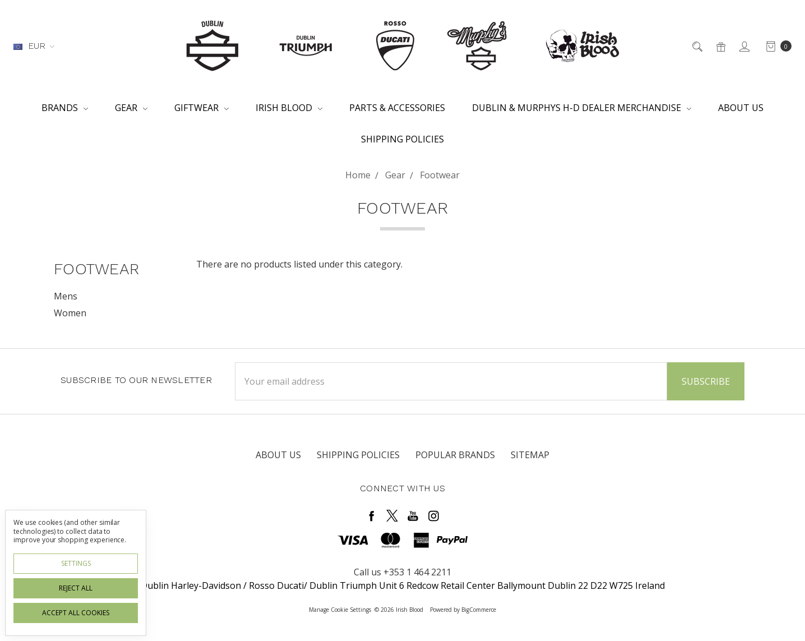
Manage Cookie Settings (340, 610)
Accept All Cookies (75, 612)
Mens (65, 296)
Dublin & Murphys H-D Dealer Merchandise (581, 108)
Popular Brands (455, 455)
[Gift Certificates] (720, 46)
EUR (33, 45)
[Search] (696, 46)
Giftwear (201, 108)
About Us (741, 108)
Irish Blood (289, 108)
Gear (131, 108)
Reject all (75, 588)
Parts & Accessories (397, 108)
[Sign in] (743, 46)
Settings (76, 563)
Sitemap (530, 455)
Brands (64, 108)
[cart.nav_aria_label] (776, 46)
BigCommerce (478, 610)
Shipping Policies (402, 139)
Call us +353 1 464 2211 (402, 572)
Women (70, 313)
